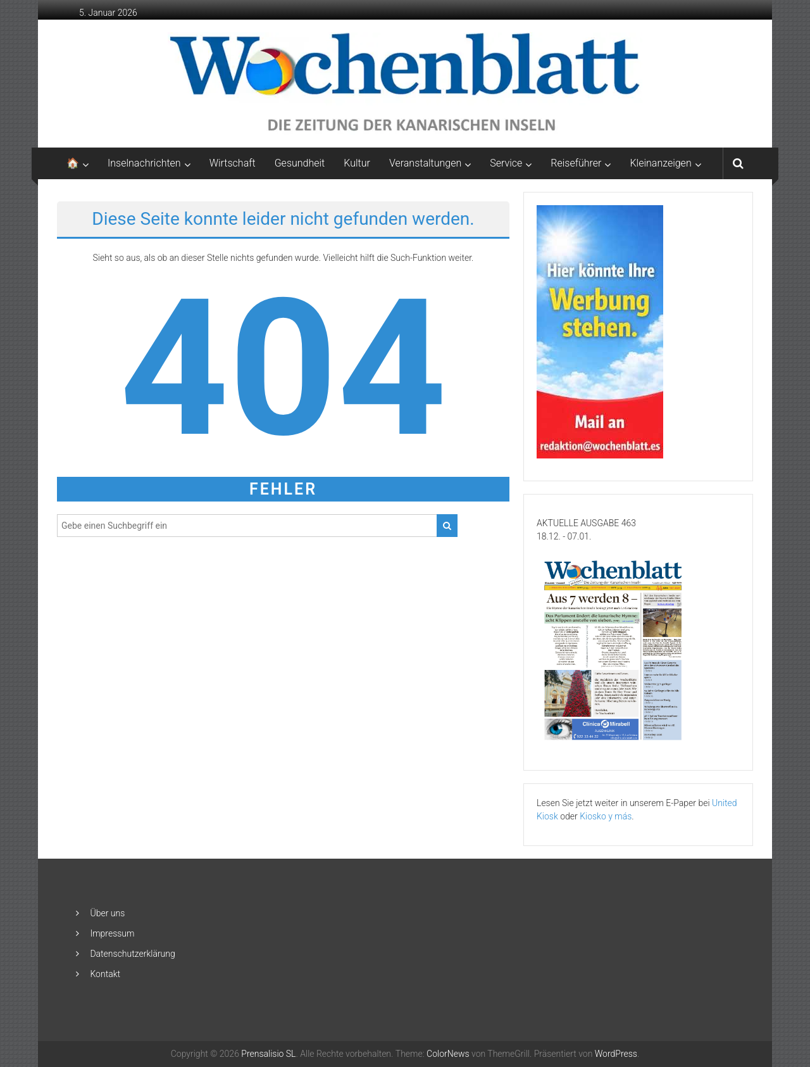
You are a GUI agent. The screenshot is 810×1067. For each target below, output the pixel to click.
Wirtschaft (232, 163)
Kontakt (105, 974)
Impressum (112, 933)
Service (506, 163)
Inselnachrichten (144, 163)
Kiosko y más (606, 816)
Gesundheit (300, 163)
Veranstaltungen (425, 163)
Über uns (107, 913)
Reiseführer (576, 163)
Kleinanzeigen (660, 163)
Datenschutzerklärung (132, 954)
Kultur (357, 163)
